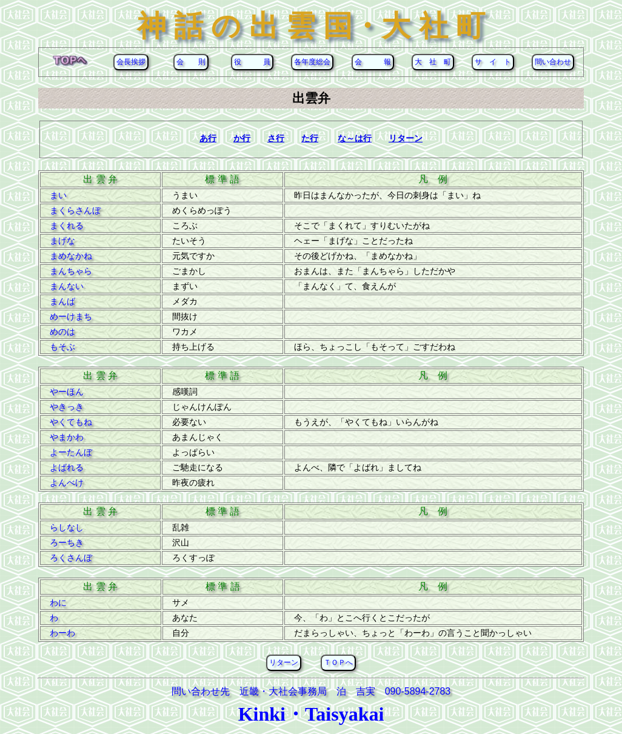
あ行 (207, 138)
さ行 (275, 138)
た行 (309, 138)
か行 (241, 138)
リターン (406, 138)
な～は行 (355, 138)
